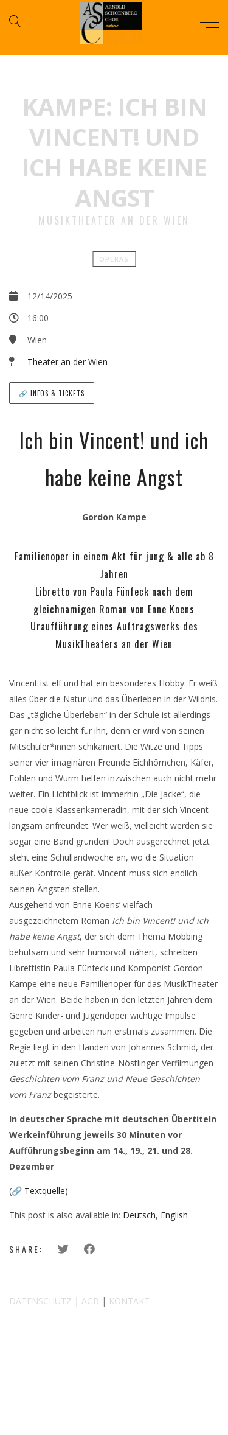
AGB (90, 1301)
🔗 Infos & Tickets (52, 393)
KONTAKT (129, 1301)
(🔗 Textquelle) (38, 1190)
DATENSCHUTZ (40, 1301)
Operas (114, 259)
